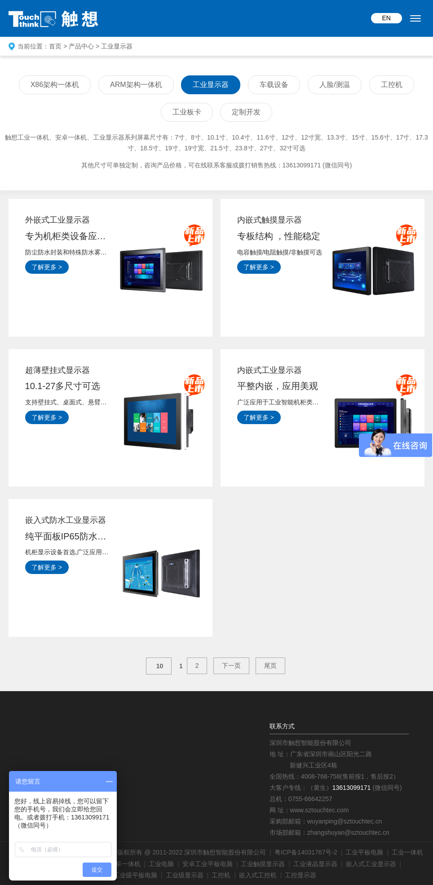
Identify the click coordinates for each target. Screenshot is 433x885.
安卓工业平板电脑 (207, 863)
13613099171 (351, 787)
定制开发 (246, 112)
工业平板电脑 (364, 852)
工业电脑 (161, 863)
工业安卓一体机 (119, 863)
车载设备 (274, 84)
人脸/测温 (334, 84)
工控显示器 (300, 875)
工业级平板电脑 (135, 875)
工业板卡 (186, 112)
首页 (55, 46)
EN (386, 18)
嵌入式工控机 (258, 875)
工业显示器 (117, 46)
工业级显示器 (184, 875)
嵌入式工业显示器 (371, 863)
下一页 (231, 665)
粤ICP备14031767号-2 (305, 852)
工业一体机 (407, 852)
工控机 (391, 84)
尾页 (270, 665)
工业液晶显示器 (315, 863)
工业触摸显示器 (263, 863)
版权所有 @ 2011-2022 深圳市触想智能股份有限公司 (191, 852)
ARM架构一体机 (136, 84)
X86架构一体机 (55, 84)
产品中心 (81, 46)
